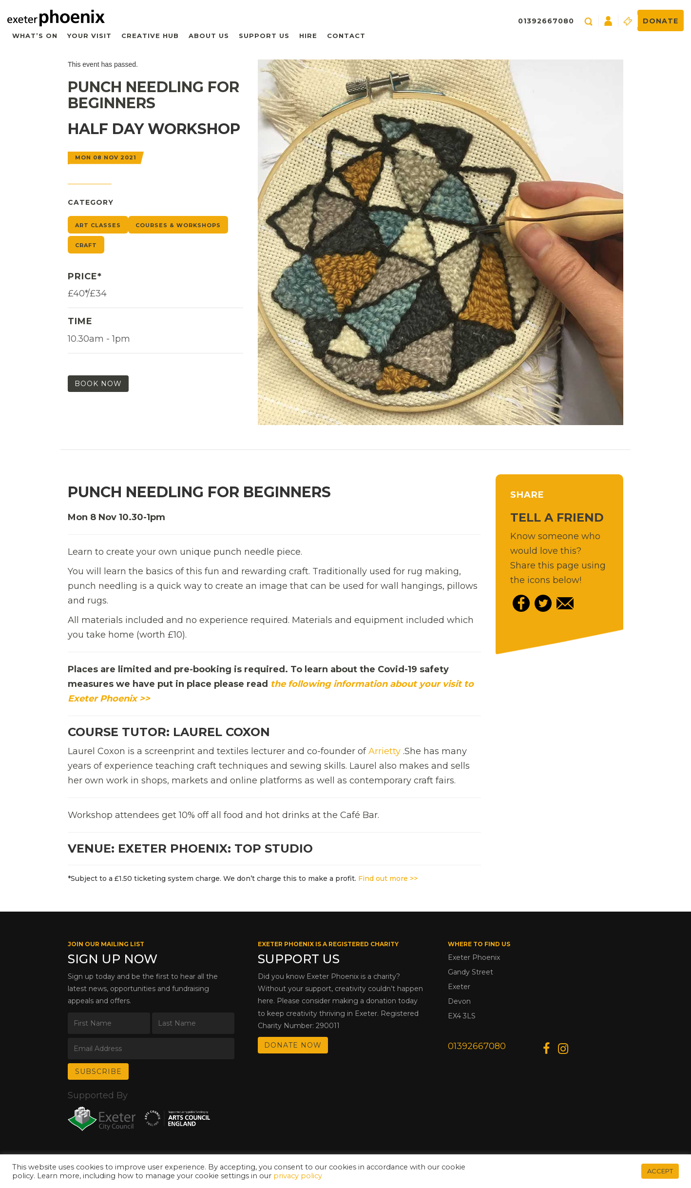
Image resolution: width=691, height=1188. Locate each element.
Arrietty (384, 751)
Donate (660, 21)
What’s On (35, 35)
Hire (308, 35)
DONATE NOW (293, 1045)
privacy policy (297, 1175)
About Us (209, 35)
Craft (86, 245)
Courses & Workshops (178, 225)
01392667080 (546, 21)
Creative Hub (150, 35)
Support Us (264, 35)
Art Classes (98, 225)
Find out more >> (388, 878)
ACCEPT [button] (660, 1171)
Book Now (98, 383)
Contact (346, 35)
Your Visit (89, 35)
